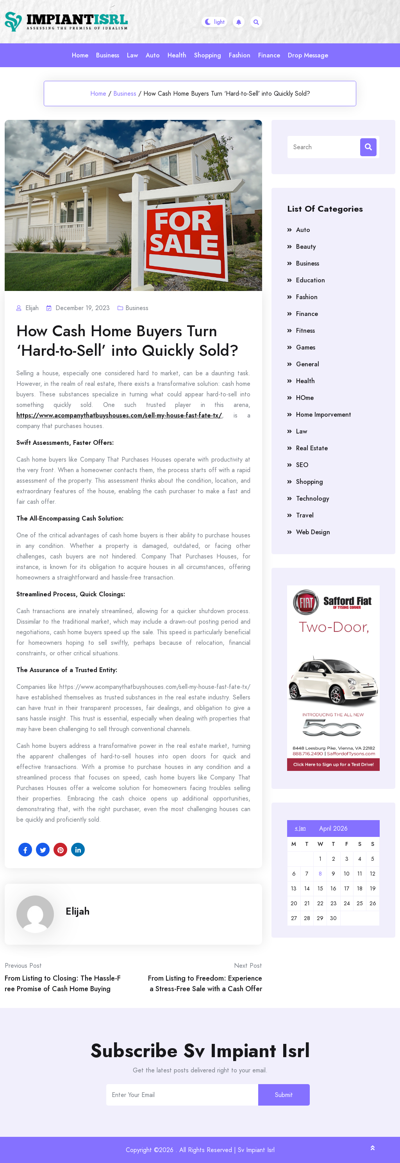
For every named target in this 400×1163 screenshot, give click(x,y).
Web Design (313, 532)
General (307, 364)
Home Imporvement (323, 414)
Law (132, 55)
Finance (269, 55)
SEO (302, 464)
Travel (305, 515)
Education (310, 280)
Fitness (305, 330)
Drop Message (308, 55)
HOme (305, 397)
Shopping (207, 55)
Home (80, 55)
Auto (153, 55)
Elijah (78, 911)
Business (107, 55)
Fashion (239, 55)
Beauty (306, 246)
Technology (312, 498)
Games (305, 347)
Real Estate (312, 448)
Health (177, 55)
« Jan (300, 828)
